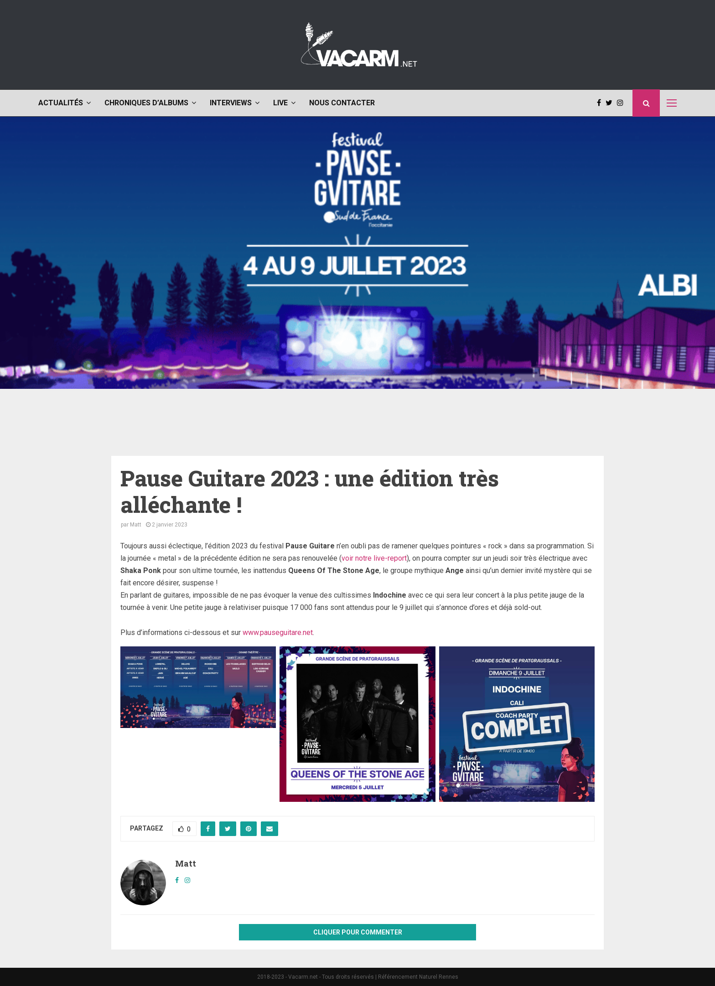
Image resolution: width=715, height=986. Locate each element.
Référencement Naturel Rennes (418, 977)
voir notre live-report (374, 558)
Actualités (60, 102)
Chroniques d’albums (146, 102)
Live (280, 102)
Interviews (231, 102)
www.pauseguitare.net (278, 632)
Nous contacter (342, 102)
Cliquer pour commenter (357, 932)
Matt (135, 524)
